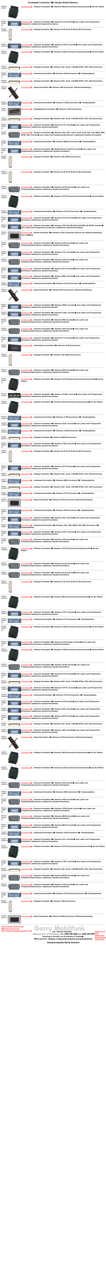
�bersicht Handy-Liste (10, 929)
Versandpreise (100, 937)
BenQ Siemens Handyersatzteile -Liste (17, 931)
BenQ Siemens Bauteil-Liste (13, 926)
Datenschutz (100, 935)
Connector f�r (27, 7)
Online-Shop (100, 939)
